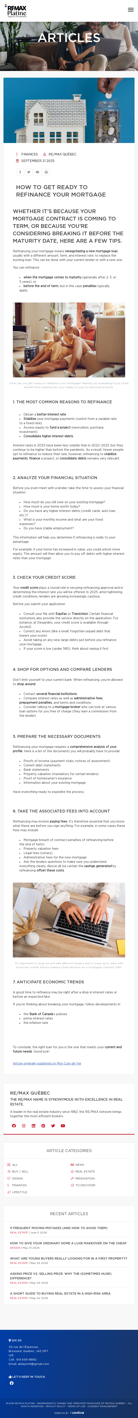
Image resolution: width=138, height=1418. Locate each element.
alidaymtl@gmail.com (33, 1364)
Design (15, 1178)
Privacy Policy (55, 1406)
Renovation (83, 1178)
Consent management (102, 1406)
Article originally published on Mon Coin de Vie (47, 1063)
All (12, 1164)
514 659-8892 (26, 1359)
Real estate (83, 1171)
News (77, 1164)
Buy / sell (18, 1171)
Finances (27, 154)
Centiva (77, 1412)
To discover (83, 1185)
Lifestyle (17, 1192)
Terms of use (76, 1406)
